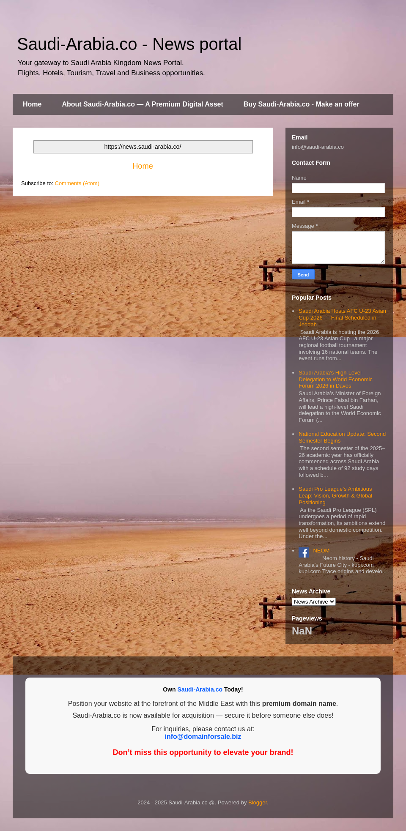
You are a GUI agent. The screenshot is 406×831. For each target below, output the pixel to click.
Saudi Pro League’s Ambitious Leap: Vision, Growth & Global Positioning (335, 495)
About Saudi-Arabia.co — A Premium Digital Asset (142, 104)
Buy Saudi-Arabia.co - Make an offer (301, 104)
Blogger (257, 802)
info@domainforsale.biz (203, 736)
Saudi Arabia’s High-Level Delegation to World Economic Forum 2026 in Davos (336, 379)
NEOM (321, 550)
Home (32, 104)
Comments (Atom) (77, 183)
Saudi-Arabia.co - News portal (129, 44)
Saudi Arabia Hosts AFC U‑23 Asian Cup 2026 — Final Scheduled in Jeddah (342, 317)
